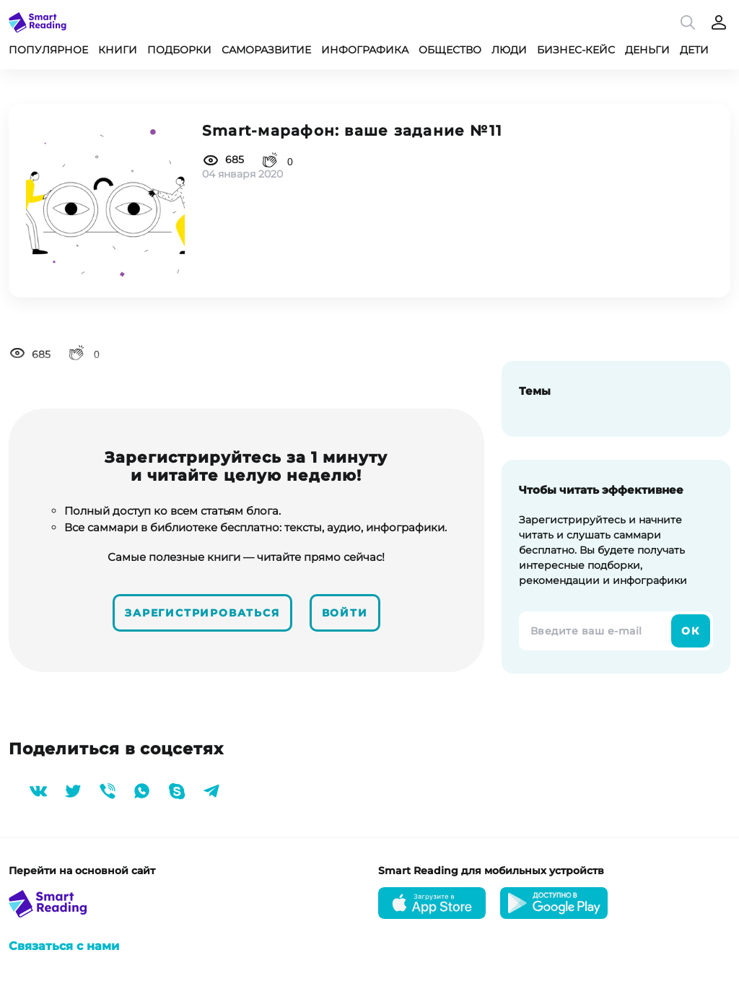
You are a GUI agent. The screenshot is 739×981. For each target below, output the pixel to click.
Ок (690, 630)
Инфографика (364, 49)
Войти (345, 612)
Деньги (647, 49)
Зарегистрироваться (202, 612)
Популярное (48, 49)
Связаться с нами (64, 946)
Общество (450, 49)
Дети (694, 49)
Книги (117, 49)
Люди (509, 49)
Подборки (179, 49)
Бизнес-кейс (576, 49)
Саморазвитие (266, 49)
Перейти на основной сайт (82, 871)
